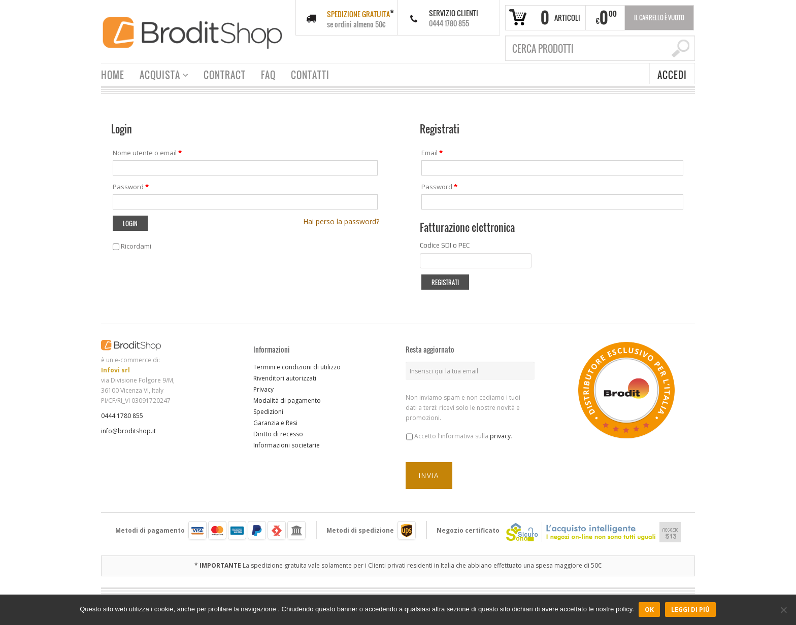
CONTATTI (310, 75)
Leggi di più (691, 609)
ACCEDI (672, 75)
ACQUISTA (160, 76)
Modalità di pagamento (287, 400)
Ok (649, 609)
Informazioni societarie (286, 445)
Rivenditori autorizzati (284, 378)
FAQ (268, 75)
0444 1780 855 (122, 415)
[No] (783, 610)
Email (432, 152)
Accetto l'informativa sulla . (463, 436)
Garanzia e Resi (275, 423)
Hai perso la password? (341, 221)
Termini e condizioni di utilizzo (297, 367)
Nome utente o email (147, 152)
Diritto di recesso (278, 434)
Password (131, 186)
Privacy (263, 389)
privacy (500, 436)
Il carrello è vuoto (659, 17)
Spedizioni (268, 411)
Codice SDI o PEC (445, 245)
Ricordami (132, 246)
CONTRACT (225, 75)
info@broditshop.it (128, 431)
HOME (112, 75)
